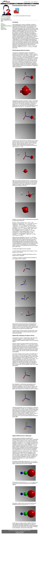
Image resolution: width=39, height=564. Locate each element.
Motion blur (3, 28)
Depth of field (4, 29)
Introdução (3, 24)
